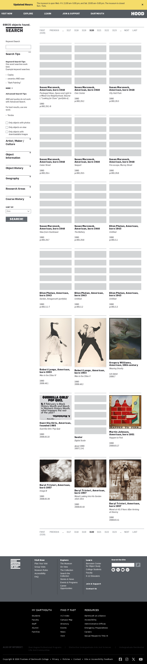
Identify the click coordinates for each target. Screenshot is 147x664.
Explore (28, 14)
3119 (84, 31)
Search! (16, 219)
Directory (64, 623)
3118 (76, 31)
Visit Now (6, 14)
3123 (114, 31)
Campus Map (66, 619)
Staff (34, 623)
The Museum (66, 563)
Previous (54, 31)
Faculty (89, 573)
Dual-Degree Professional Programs (45, 647)
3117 (69, 31)
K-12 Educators (93, 576)
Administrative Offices (95, 623)
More (8, 88)
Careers (88, 631)
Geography (12, 178)
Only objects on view (17, 127)
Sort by (10, 207)
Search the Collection (65, 574)
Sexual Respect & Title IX (96, 635)
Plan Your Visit (40, 563)
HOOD (137, 13)
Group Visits (39, 567)
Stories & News (67, 579)
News (62, 631)
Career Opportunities (66, 587)
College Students (93, 569)
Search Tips (13, 54)
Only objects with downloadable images (18, 133)
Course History (15, 199)
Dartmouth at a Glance (95, 615)
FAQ (36, 577)
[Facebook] (120, 659)
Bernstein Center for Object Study (93, 564)
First (42, 31)
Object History (14, 168)
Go (138, 565)
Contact (77, 659)
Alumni (35, 627)
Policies (66, 659)
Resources (92, 610)
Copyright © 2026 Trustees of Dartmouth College (26, 659)
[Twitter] (133, 659)
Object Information (13, 156)
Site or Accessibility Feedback (98, 659)
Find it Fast (68, 610)
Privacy (55, 659)
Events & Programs (69, 582)
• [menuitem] (50, 659)
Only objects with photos (19, 123)
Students (36, 615)
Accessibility (39, 573)
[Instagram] (126, 659)
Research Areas (15, 188)
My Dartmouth (42, 610)
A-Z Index (64, 615)
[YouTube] (141, 659)
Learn (47, 14)
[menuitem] (42, 621)
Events (63, 627)
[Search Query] (123, 565)
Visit (62, 635)
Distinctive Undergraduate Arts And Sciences (90, 647)
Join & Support (71, 14)
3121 (99, 31)
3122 (107, 31)
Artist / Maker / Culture (15, 142)
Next (126, 31)
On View (64, 567)
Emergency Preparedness (96, 627)
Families (36, 631)
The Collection (66, 570)
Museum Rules (41, 570)
